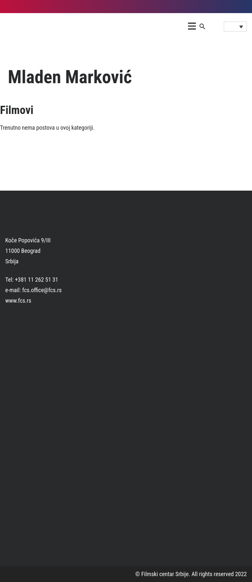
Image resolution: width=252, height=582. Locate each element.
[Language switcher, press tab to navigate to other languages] (235, 26)
